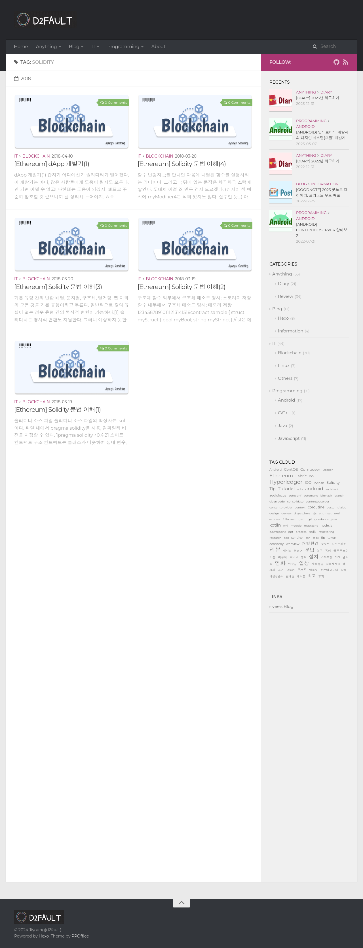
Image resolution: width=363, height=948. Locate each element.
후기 (321, 576)
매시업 (287, 551)
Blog (74, 46)
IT (93, 46)
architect (332, 489)
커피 (272, 570)
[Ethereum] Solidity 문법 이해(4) (182, 164)
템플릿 (313, 570)
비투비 (283, 557)
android (314, 488)
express (274, 519)
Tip (272, 488)
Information (325, 184)
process (301, 532)
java (334, 519)
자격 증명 (317, 564)
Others (285, 378)
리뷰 (275, 549)
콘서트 (302, 570)
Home (21, 46)
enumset (325, 513)
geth (302, 519)
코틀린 (290, 570)
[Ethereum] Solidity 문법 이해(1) (57, 409)
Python (319, 483)
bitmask (326, 495)
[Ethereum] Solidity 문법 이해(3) (58, 287)
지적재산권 (333, 564)
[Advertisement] (133, 495)
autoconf (294, 495)
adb (300, 489)
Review (285, 296)
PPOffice (80, 936)
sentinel (297, 538)
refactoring (326, 532)
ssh (308, 538)
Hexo (283, 318)
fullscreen (289, 519)
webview (292, 544)
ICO (308, 482)
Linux (284, 365)
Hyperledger (285, 482)
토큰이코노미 (329, 570)
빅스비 (294, 557)
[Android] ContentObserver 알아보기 (321, 230)
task (316, 538)
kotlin (275, 525)
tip (323, 538)
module (295, 525)
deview (286, 513)
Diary (326, 92)
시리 (337, 557)
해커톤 (301, 576)
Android (305, 126)
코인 (280, 570)
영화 (280, 563)
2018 (22, 78)
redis (312, 532)
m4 (285, 525)
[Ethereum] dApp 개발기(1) (51, 164)
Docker (327, 470)
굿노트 (325, 544)
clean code (277, 501)
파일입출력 (276, 576)
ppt (290, 532)
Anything (46, 46)
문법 (310, 550)
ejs (315, 513)
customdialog (336, 507)
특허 (343, 570)
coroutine (316, 507)
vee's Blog (283, 606)
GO (311, 476)
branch (339, 495)
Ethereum (281, 475)
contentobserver (317, 501)
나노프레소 (339, 544)
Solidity (333, 482)
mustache (311, 525)
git (310, 519)
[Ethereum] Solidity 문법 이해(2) (181, 287)
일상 (304, 563)
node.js (326, 525)
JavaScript (289, 438)
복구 (320, 551)
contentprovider (280, 507)
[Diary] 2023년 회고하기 (317, 98)
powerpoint (277, 532)
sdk (286, 538)
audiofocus (277, 495)
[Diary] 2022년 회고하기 (317, 161)
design (274, 513)
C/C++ (284, 412)
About (158, 46)
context (300, 507)
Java (282, 425)
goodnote (321, 519)
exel (337, 513)
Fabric (301, 476)
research (275, 538)
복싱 (328, 551)
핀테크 (290, 576)
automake (310, 495)
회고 (312, 576)
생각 (304, 557)
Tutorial (286, 488)
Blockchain (36, 156)
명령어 (298, 551)
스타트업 (326, 557)
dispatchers (302, 513)
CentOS (291, 469)
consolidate (295, 501)
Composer (310, 469)
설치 (313, 556)
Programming (123, 46)
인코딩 (292, 564)
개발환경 (310, 543)
